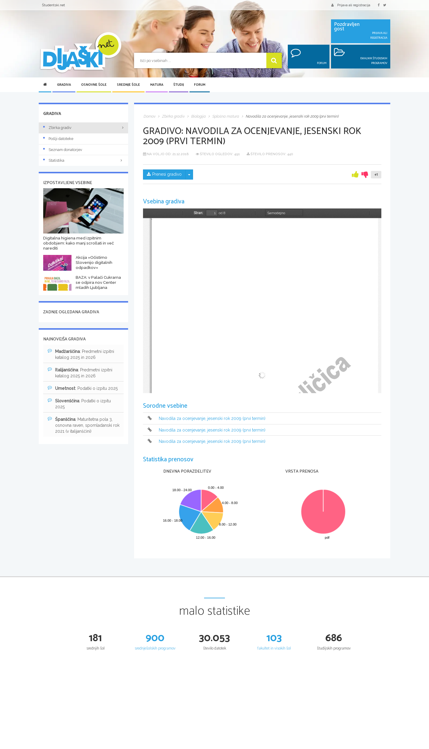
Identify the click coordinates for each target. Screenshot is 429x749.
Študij (178, 85)
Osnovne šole (94, 85)
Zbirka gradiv (57, 127)
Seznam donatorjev (62, 149)
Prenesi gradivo (164, 174)
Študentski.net (53, 5)
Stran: (198, 213)
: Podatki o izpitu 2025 (83, 388)
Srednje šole (128, 85)
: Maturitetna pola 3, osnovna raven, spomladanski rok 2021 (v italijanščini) (83, 425)
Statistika (83, 160)
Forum (199, 85)
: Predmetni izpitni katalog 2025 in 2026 (81, 354)
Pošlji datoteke (58, 138)
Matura (156, 85)
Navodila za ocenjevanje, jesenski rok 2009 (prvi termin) (212, 418)
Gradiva (64, 85)
